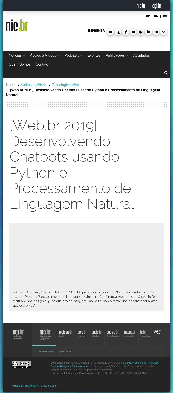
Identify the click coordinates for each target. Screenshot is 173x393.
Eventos (93, 55)
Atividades (141, 55)
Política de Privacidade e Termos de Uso (34, 385)
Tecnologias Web (65, 85)
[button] (110, 32)
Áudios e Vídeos (44, 55)
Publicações (116, 55)
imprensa (96, 31)
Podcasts (73, 55)
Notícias (17, 55)
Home (11, 85)
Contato (42, 64)
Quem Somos (20, 64)
